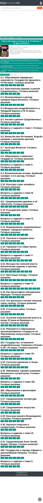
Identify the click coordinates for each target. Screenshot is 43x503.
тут (40, 59)
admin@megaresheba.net (21, 474)
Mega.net (9, 2)
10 (38, 288)
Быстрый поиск (4, 74)
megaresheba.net (21, 472)
